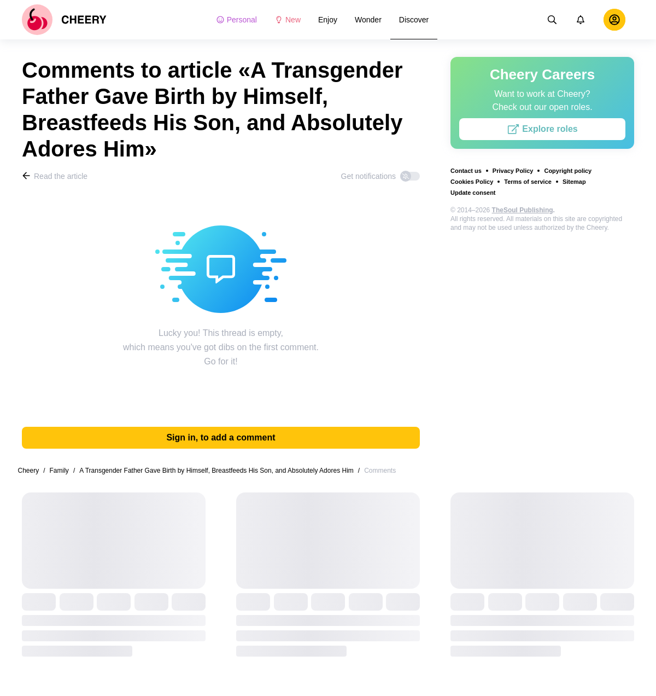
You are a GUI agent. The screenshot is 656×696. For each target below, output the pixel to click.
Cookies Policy (471, 181)
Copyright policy (567, 170)
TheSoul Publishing (522, 210)
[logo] (64, 19)
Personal (236, 19)
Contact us (466, 170)
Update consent (473, 192)
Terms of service (528, 181)
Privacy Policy (513, 170)
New (287, 19)
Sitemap (574, 181)
